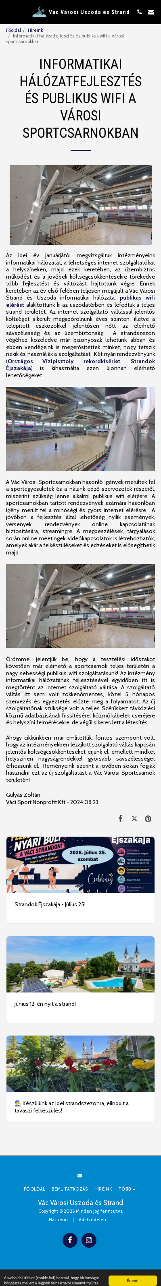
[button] (9, 11)
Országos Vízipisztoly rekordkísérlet (64, 361)
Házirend (58, 1219)
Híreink (35, 30)
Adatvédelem (93, 1219)
